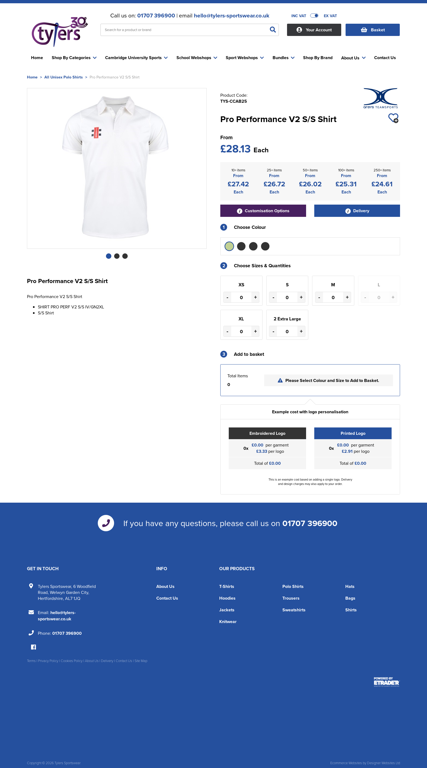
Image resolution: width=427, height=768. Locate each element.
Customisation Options (263, 211)
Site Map (141, 660)
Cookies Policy (72, 660)
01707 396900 (156, 15)
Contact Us (167, 598)
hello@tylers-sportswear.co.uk (231, 15)
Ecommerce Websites (346, 762)
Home (32, 77)
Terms (31, 660)
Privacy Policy (48, 660)
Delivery (357, 211)
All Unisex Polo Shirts (63, 77)
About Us (165, 586)
